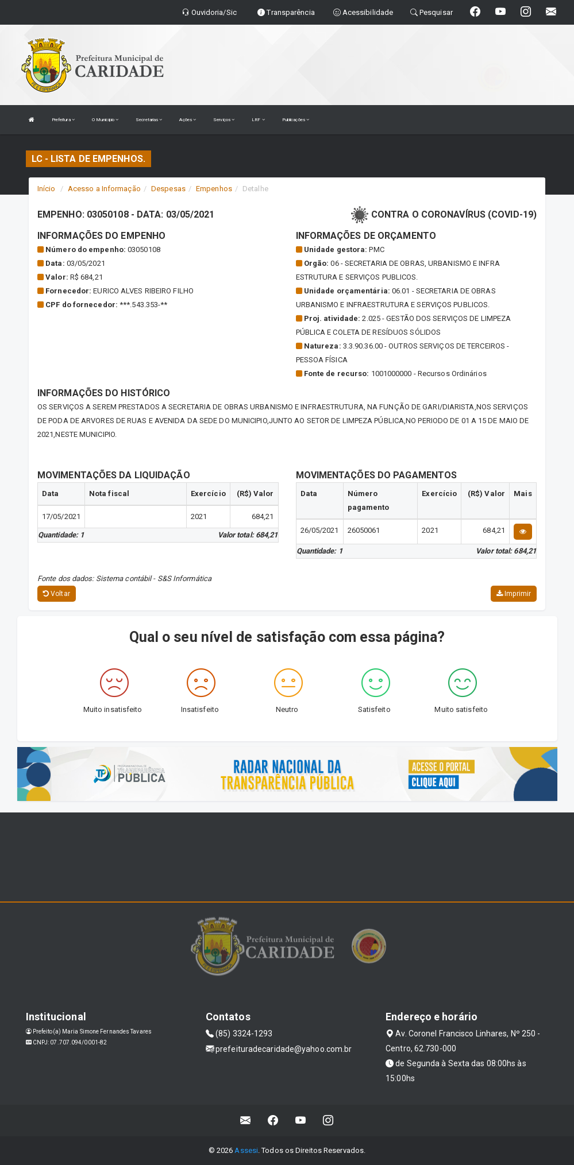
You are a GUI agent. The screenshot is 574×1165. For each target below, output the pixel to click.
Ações (187, 119)
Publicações (295, 119)
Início (46, 188)
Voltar (56, 594)
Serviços (223, 119)
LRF (258, 119)
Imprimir (513, 594)
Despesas (168, 188)
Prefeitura (63, 119)
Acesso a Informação (104, 188)
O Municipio (105, 119)
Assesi (246, 1150)
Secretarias (149, 119)
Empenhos (214, 188)
